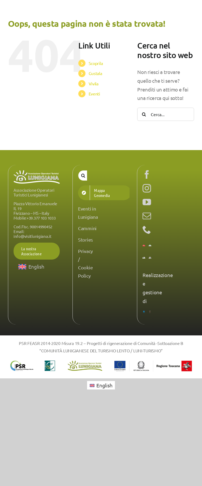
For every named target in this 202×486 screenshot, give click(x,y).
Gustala (95, 73)
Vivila (93, 83)
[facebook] (147, 174)
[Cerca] (144, 114)
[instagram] (147, 188)
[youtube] (147, 202)
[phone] (147, 229)
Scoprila (96, 63)
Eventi (94, 93)
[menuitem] (31, 266)
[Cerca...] (165, 114)
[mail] (147, 216)
